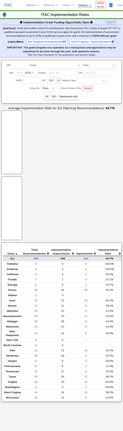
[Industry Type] (92, 80)
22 (86, 307)
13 (86, 357)
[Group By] (48, 88)
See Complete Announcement (47, 41)
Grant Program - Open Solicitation (92, 41)
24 (36, 399)
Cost (80, 72)
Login (119, 5)
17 (36, 378)
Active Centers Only (71, 88)
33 (36, 307)
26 (86, 296)
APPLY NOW (100, 5)
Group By (34, 88)
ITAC (8, 5)
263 (54, 96)
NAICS (19, 80)
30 (36, 383)
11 (86, 322)
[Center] (60, 65)
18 (36, 328)
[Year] (26, 73)
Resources (51, 5)
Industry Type (69, 80)
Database (85, 5)
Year (11, 72)
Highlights (33, 5)
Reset (87, 88)
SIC (44, 80)
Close (111, 22)
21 (36, 312)
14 (86, 399)
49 (36, 296)
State (86, 65)
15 (36, 317)
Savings (42, 72)
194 (86, 265)
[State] (103, 65)
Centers (68, 5)
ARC (8, 65)
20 (36, 322)
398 (36, 265)
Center (33, 65)
